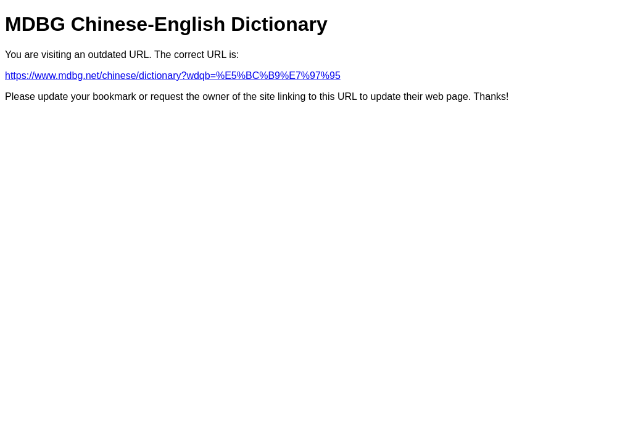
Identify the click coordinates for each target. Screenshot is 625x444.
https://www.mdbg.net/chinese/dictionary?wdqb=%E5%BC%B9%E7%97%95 (173, 75)
